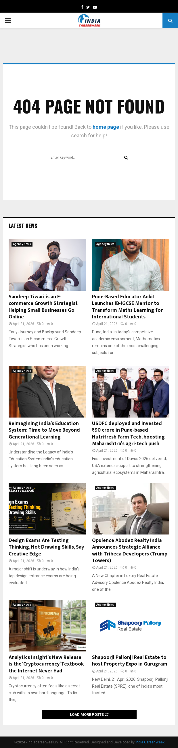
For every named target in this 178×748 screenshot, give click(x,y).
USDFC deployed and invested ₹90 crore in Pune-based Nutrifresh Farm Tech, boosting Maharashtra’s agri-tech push (128, 433)
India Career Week (149, 742)
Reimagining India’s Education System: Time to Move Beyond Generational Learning (44, 430)
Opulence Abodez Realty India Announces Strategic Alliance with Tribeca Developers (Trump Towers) (129, 550)
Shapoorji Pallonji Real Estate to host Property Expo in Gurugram (129, 660)
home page (106, 127)
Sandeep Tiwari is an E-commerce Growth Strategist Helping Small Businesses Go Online (43, 307)
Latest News (23, 225)
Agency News (22, 244)
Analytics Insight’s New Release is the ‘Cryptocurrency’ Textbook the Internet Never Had (46, 664)
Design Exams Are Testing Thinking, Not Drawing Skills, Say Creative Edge (46, 547)
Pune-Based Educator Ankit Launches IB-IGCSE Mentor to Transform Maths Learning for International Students (127, 307)
